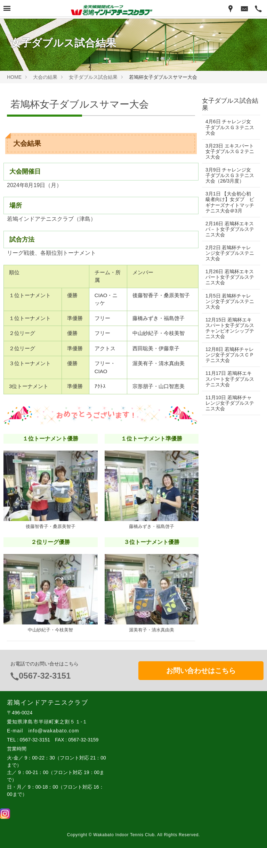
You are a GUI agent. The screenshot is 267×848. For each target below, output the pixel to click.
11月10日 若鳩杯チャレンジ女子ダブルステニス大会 (228, 403)
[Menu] (7, 9)
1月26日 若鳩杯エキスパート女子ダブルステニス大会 (227, 277)
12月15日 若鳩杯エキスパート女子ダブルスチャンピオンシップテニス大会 (228, 328)
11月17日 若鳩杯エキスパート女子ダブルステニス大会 (228, 378)
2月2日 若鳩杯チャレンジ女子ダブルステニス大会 (228, 253)
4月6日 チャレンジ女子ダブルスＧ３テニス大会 (228, 127)
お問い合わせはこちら (201, 670)
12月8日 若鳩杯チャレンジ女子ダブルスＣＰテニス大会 (227, 354)
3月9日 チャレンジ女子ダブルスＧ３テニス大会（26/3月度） (228, 175)
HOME (14, 77)
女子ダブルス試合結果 (93, 77)
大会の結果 (45, 77)
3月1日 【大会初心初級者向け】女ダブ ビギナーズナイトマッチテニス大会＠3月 (228, 202)
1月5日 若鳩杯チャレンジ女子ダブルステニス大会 (228, 301)
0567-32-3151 (45, 675)
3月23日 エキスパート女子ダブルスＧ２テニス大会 (227, 151)
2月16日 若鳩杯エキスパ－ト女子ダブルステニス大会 (227, 229)
